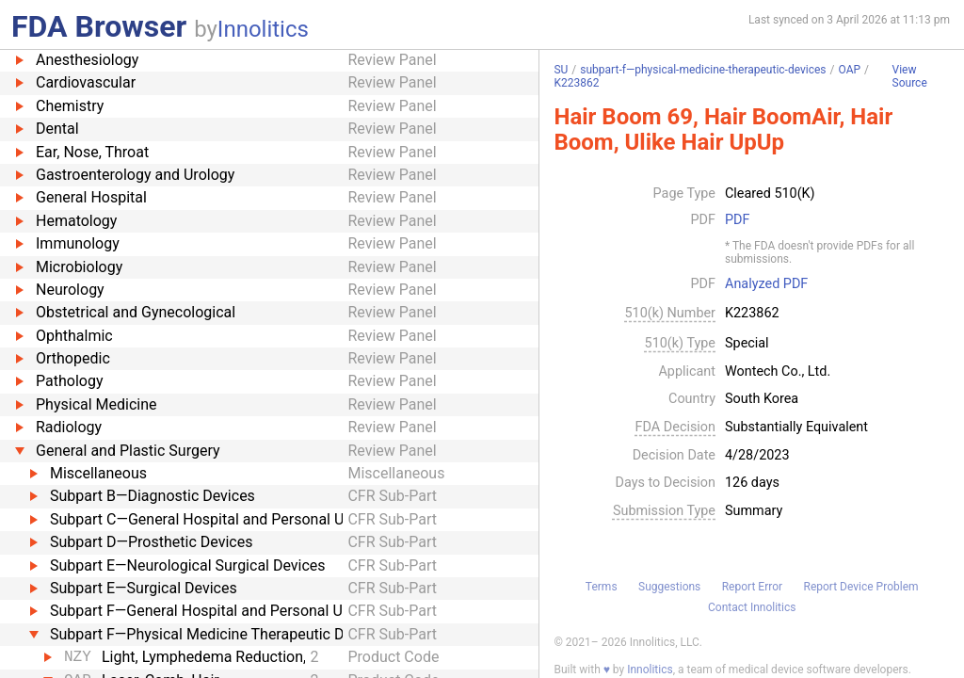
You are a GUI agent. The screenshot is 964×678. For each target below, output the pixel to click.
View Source (909, 76)
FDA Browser (98, 26)
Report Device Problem (861, 586)
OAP (850, 69)
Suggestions (669, 586)
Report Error (752, 586)
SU (561, 69)
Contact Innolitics (751, 607)
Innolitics (263, 29)
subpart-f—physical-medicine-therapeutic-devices (703, 69)
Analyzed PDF (766, 284)
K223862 (576, 82)
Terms (602, 586)
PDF (737, 220)
